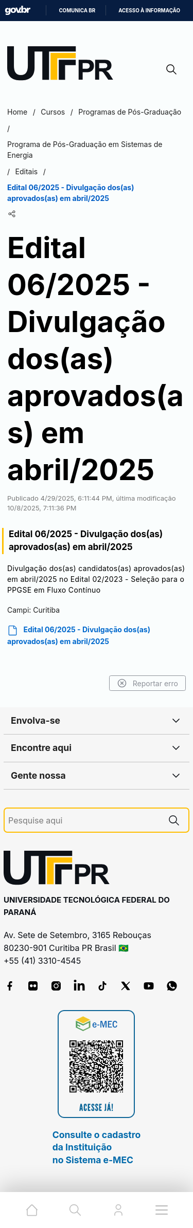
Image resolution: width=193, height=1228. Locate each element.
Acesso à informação (149, 10)
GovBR (17, 10)
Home (17, 111)
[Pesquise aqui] (84, 820)
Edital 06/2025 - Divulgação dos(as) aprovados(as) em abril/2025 (78, 635)
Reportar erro (147, 683)
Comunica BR (77, 10)
